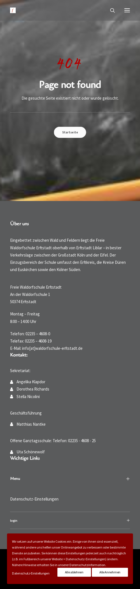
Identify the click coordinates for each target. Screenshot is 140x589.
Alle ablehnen (74, 572)
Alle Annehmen (109, 572)
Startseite (70, 132)
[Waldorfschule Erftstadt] (13, 10)
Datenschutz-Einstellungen (34, 499)
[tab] (70, 520)
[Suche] (110, 10)
